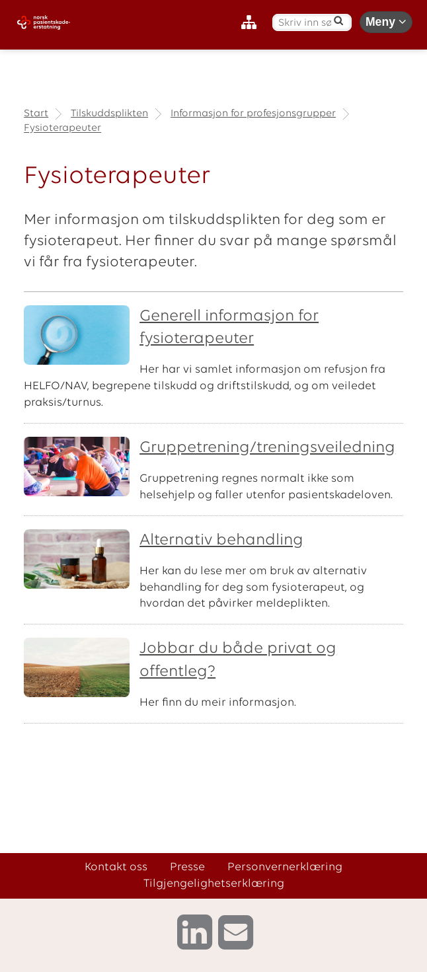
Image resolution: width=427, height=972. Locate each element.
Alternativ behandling (221, 540)
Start (36, 113)
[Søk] (339, 20)
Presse (187, 867)
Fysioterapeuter (62, 129)
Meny (386, 21)
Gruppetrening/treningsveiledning (267, 448)
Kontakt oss (116, 867)
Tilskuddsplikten (109, 113)
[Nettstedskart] (252, 22)
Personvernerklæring (284, 867)
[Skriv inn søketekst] (304, 23)
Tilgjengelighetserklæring (213, 883)
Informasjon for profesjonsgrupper (253, 113)
